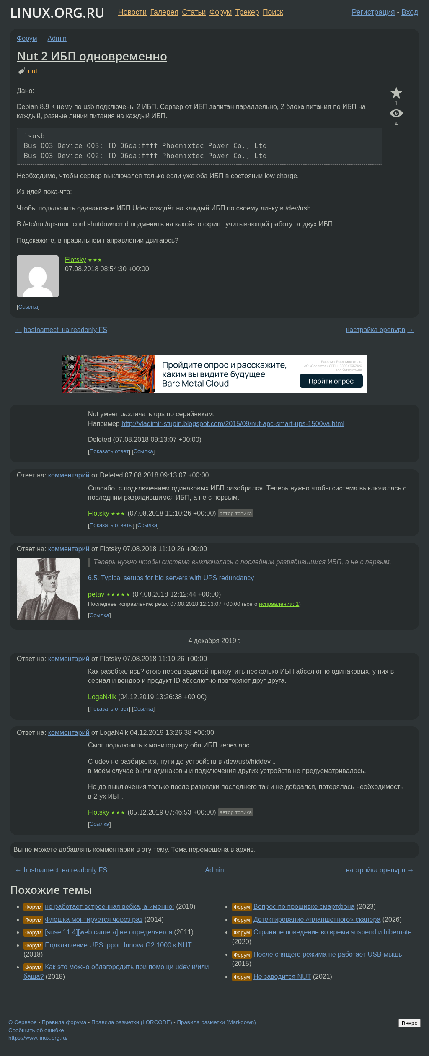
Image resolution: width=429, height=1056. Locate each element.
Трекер (247, 12)
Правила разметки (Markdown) (216, 1022)
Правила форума (64, 1022)
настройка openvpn (375, 329)
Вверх (409, 1023)
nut (32, 71)
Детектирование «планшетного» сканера (316, 919)
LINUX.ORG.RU (57, 12)
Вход (409, 12)
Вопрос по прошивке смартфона (303, 906)
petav (96, 594)
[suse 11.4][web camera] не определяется (108, 932)
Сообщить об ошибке (36, 1030)
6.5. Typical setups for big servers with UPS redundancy (171, 577)
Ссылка (28, 307)
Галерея (164, 12)
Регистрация (373, 12)
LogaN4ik (102, 697)
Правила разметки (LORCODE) (131, 1022)
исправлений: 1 (279, 604)
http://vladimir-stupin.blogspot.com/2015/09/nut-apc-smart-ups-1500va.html (232, 423)
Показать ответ (109, 452)
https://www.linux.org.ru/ (37, 1038)
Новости (132, 12)
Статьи (194, 12)
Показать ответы (111, 525)
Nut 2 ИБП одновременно (92, 56)
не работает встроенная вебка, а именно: (109, 906)
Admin (57, 38)
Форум (220, 12)
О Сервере (22, 1022)
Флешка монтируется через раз (93, 919)
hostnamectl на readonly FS (65, 329)
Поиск (273, 12)
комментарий (69, 475)
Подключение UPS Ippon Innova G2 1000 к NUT (118, 945)
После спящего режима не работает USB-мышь (327, 954)
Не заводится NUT (282, 976)
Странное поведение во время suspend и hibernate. (333, 932)
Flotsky (75, 259)
